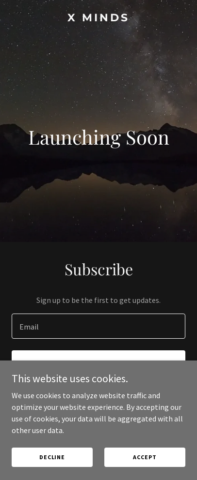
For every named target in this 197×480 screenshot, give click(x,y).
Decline (52, 457)
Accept (144, 457)
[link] (98, 18)
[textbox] (98, 326)
